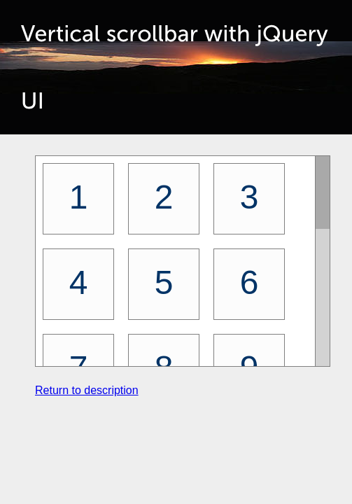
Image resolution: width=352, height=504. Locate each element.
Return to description (87, 390)
